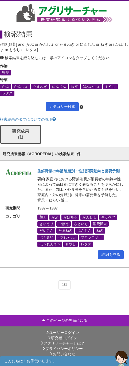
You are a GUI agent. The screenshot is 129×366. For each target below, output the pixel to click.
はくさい (46, 237)
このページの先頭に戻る (65, 320)
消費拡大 (100, 224)
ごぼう (63, 224)
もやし (110, 86)
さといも (81, 224)
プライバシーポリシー (62, 348)
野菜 (5, 72)
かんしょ (21, 86)
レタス (7, 93)
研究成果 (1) (20, 134)
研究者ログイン (62, 338)
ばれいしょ (91, 86)
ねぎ (74, 86)
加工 (43, 217)
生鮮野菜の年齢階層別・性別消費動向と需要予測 (78, 171)
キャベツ (108, 217)
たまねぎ (40, 86)
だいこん (46, 230)
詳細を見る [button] (110, 254)
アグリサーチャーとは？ (62, 343)
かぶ (5, 86)
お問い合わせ (62, 354)
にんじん (59, 86)
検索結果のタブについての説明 (28, 119)
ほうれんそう (50, 244)
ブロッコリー (91, 237)
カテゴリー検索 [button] (62, 106)
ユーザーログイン (62, 332)
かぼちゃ (70, 217)
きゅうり (46, 224)
